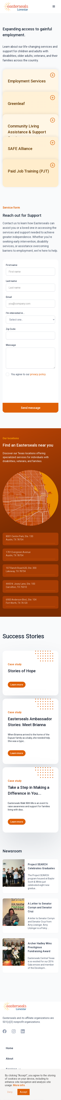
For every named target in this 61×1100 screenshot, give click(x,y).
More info (19, 1085)
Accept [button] (23, 1092)
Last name (11, 281)
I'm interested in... (15, 313)
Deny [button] (10, 1092)
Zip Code (10, 329)
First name (11, 265)
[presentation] (30, 386)
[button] (54, 6)
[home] (16, 6)
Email (9, 297)
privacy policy (38, 374)
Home (9, 1048)
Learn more (16, 684)
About (9, 1058)
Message (11, 345)
